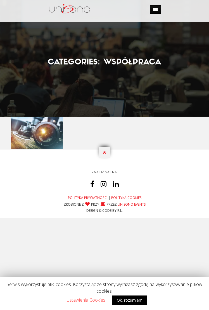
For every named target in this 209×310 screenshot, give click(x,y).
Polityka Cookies (126, 221)
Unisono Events (132, 228)
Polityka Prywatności (88, 221)
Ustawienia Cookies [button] (85, 300)
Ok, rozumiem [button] (129, 300)
